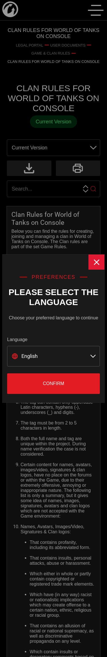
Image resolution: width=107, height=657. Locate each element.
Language (17, 339)
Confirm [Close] (53, 383)
